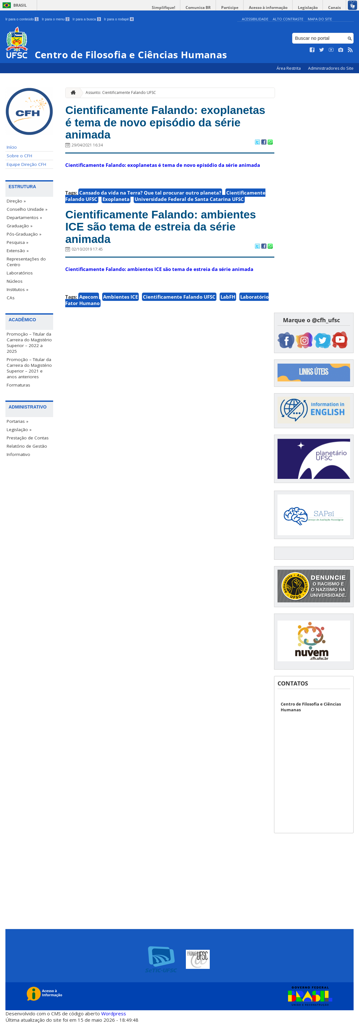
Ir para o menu (55, 19)
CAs (11, 298)
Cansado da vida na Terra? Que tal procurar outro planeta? (150, 192)
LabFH (228, 297)
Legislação (308, 7)
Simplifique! (163, 7)
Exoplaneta (116, 199)
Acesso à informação (268, 7)
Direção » (16, 201)
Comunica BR (198, 7)
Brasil (20, 5)
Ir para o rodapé (119, 19)
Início (12, 147)
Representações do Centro (26, 261)
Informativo (18, 454)
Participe (229, 7)
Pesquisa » (17, 242)
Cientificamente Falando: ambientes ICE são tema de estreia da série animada (160, 226)
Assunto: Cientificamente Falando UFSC (121, 92)
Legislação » (19, 429)
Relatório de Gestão (27, 446)
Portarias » (17, 421)
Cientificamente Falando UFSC (179, 297)
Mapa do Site (320, 19)
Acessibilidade (255, 19)
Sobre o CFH (19, 156)
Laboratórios (20, 273)
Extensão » (18, 250)
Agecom (88, 297)
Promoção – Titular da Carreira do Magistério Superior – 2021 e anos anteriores (29, 368)
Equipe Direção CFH (26, 164)
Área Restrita (289, 68)
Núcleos (15, 281)
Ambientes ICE (120, 297)
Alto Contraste (288, 19)
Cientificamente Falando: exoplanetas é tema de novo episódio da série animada (165, 122)
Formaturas (18, 385)
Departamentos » (24, 217)
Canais (334, 7)
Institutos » (17, 289)
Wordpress (113, 1013)
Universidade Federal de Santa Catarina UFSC (189, 199)
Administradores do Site (331, 68)
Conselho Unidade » (27, 209)
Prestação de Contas (28, 438)
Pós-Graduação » (24, 234)
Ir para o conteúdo (22, 19)
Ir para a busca (87, 19)
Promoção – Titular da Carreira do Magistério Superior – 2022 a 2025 (29, 342)
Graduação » (19, 226)
